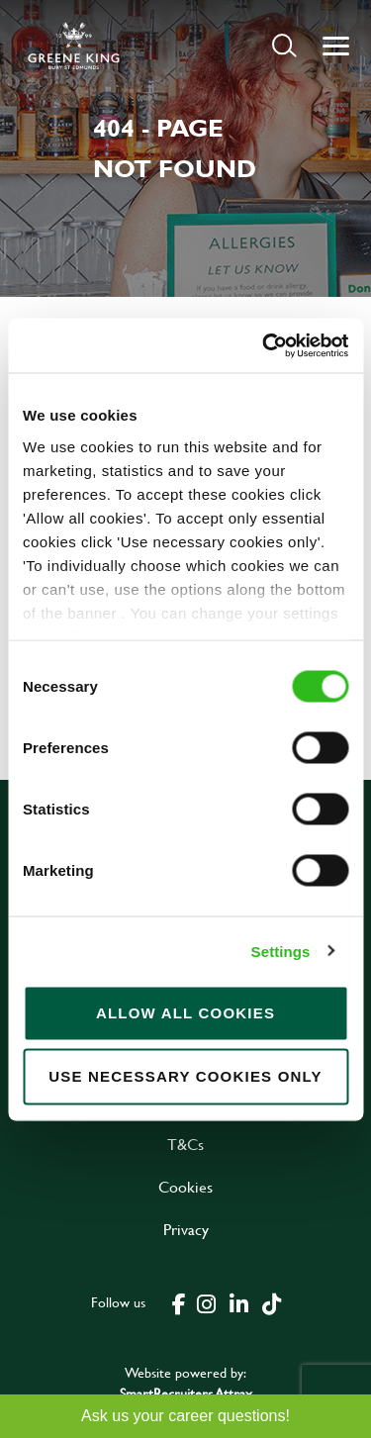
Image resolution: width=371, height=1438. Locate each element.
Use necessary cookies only (185, 1076)
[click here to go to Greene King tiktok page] (272, 1302)
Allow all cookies (185, 1013)
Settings (281, 950)
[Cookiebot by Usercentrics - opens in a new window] (264, 345)
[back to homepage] (74, 45)
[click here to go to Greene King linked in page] (239, 1302)
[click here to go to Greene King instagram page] (207, 1302)
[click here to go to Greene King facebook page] (179, 1302)
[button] (284, 45)
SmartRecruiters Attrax (186, 1393)
